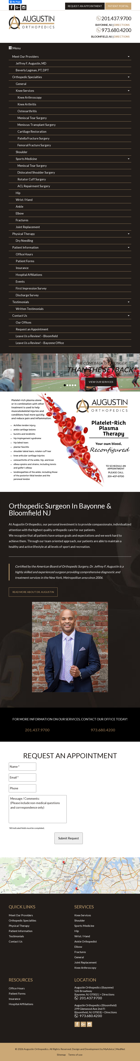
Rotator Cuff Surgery (32, 179)
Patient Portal (118, 6)
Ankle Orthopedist (85, 941)
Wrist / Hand (24, 200)
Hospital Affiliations (29, 275)
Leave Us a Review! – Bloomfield (37, 336)
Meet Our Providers (25, 56)
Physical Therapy (23, 234)
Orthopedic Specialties (27, 77)
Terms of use (75, 1054)
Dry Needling (24, 240)
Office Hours (24, 254)
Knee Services (25, 90)
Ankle (19, 206)
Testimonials (20, 302)
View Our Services (101, 381)
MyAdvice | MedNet (114, 1049)
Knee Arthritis (27, 104)
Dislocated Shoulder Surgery (36, 172)
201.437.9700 (116, 18)
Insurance (22, 268)
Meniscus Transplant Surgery (37, 125)
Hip (18, 193)
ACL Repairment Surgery (34, 186)
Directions (122, 24)
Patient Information (25, 247)
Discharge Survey (27, 295)
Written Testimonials (30, 309)
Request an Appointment (85, 6)
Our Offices (23, 322)
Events (20, 281)
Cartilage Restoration (32, 131)
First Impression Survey (31, 288)
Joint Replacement (28, 227)
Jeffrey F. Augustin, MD (31, 63)
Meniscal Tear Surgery (32, 118)
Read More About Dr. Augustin (33, 591)
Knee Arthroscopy (30, 97)
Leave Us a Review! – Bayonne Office (40, 343)
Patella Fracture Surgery (34, 138)
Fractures (22, 220)
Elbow (20, 213)
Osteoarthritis (27, 111)
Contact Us (19, 315)
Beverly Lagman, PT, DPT (32, 70)
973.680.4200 (116, 30)
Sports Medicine (26, 159)
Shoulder (21, 152)
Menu (15, 48)
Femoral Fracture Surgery (34, 145)
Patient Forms (25, 261)
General (21, 84)
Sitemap (61, 1054)
